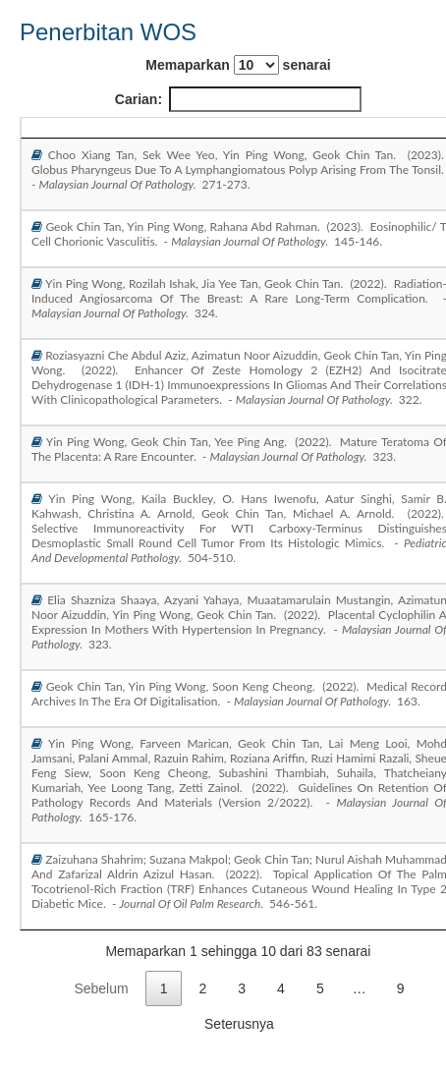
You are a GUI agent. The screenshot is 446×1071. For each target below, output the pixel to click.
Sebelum (101, 988)
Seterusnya (239, 1024)
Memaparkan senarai (237, 65)
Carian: (238, 99)
